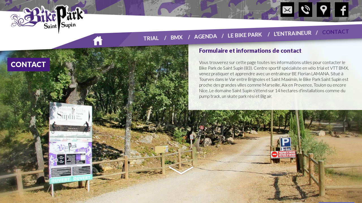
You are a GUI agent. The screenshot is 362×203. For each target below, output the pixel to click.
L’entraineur (293, 33)
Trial (151, 37)
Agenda (205, 36)
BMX (177, 37)
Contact (335, 31)
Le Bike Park (245, 34)
